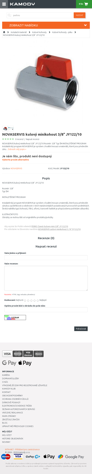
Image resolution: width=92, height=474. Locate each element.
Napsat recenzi (32, 139)
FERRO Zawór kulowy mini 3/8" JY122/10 (49, 226)
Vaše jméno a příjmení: (15, 253)
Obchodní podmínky (12, 395)
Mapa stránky (9, 416)
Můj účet (7, 435)
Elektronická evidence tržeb (17, 406)
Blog (4, 423)
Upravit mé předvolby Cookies (17, 426)
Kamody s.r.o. (24, 452)
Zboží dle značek (11, 419)
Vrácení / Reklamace (12, 412)
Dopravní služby (10, 378)
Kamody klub (9, 389)
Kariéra (6, 375)
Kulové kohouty (39, 32)
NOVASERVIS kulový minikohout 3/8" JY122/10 (24, 35)
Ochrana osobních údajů (15, 399)
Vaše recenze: (11, 264)
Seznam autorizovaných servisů (18, 409)
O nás (5, 382)
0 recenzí (19, 139)
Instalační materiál (19, 32)
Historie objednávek (12, 438)
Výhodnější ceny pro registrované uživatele (24, 385)
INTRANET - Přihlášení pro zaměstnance (22, 449)
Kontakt (6, 392)
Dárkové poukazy (11, 402)
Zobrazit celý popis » (17, 149)
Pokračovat (81, 329)
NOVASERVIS (16, 168)
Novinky (6, 442)
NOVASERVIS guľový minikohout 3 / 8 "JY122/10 (59, 229)
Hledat (79, 15)
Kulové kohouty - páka (62, 32)
